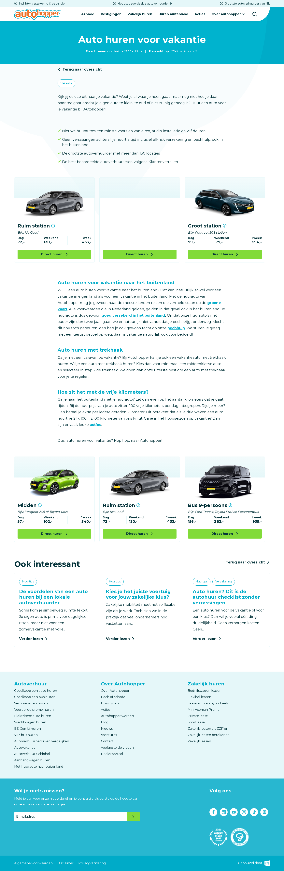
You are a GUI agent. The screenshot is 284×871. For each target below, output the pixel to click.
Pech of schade (113, 697)
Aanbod (87, 14)
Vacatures (109, 735)
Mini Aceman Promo (204, 710)
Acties (200, 14)
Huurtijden (110, 703)
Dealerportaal (112, 754)
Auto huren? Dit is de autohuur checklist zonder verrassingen (226, 597)
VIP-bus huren (26, 735)
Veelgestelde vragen (117, 747)
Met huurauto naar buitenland (38, 766)
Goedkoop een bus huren (34, 697)
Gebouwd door (254, 863)
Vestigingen (111, 14)
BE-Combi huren (27, 728)
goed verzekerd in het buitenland (133, 315)
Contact (107, 741)
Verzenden (133, 816)
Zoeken (254, 14)
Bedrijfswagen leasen (204, 691)
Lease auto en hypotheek (208, 703)
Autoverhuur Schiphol (32, 754)
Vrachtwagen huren (30, 722)
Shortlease (196, 722)
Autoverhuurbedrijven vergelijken (41, 741)
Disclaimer (65, 863)
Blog (104, 722)
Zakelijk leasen (199, 741)
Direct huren (52, 254)
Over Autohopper (115, 691)
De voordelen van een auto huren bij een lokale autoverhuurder (53, 597)
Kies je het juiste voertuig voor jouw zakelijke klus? (138, 594)
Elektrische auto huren (32, 716)
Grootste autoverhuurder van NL (247, 3)
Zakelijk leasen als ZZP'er (207, 728)
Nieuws (107, 728)
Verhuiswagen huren (31, 703)
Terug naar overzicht (82, 69)
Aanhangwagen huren (32, 760)
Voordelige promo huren (34, 710)
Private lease (198, 716)
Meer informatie (53, 225)
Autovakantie (25, 747)
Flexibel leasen (199, 697)
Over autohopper (226, 14)
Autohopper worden (117, 716)
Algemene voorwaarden (33, 863)
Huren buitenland (173, 14)
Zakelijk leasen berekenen (209, 735)
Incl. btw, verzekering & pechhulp (42, 3)
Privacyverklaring (92, 863)
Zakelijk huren (140, 14)
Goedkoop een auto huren (35, 691)
